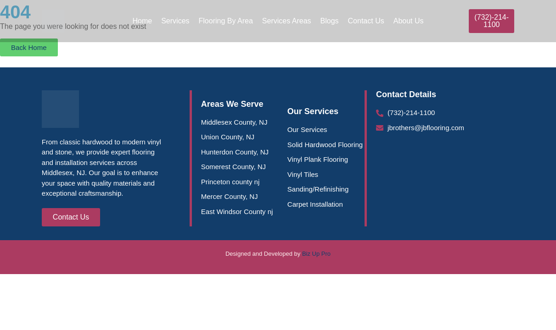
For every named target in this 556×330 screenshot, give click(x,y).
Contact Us (366, 21)
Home (142, 21)
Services (175, 21)
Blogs (329, 21)
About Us (408, 21)
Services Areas (286, 21)
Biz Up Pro (316, 253)
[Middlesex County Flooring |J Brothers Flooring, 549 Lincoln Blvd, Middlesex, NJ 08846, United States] (445, 183)
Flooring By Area (226, 21)
